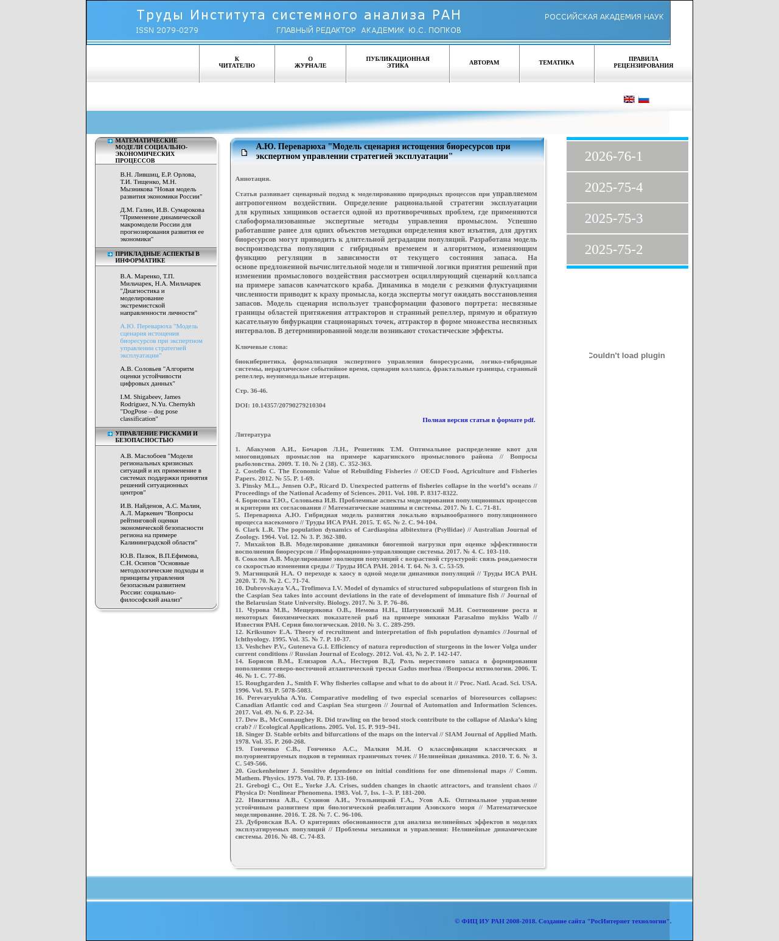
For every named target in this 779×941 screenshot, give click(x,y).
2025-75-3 (614, 218)
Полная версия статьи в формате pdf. (479, 419)
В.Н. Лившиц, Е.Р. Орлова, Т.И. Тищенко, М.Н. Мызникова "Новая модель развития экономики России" (162, 185)
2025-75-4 (614, 187)
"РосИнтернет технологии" (627, 921)
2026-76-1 (614, 156)
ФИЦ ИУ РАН (483, 921)
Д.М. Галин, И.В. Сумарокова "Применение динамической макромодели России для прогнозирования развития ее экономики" (162, 224)
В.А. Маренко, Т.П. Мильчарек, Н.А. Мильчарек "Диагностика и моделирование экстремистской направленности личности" (161, 294)
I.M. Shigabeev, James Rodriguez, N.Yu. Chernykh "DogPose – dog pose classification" (158, 407)
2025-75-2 (614, 249)
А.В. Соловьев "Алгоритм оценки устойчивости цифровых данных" (157, 376)
